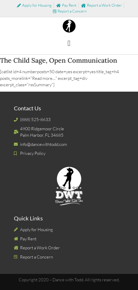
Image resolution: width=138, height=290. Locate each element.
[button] (69, 43)
